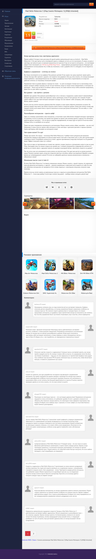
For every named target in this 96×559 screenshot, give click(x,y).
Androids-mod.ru (52, 554)
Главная (6, 11)
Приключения (9, 23)
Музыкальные (9, 43)
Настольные (8, 29)
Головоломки (9, 46)
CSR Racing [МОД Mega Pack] (51, 65)
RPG (6, 52)
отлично (37, 33)
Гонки (6, 49)
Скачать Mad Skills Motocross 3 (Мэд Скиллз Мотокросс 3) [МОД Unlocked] (60, 48)
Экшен (7, 20)
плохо (36, 37)
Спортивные (8, 66)
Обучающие (8, 40)
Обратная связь (9, 71)
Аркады (7, 26)
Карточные (8, 32)
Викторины (8, 60)
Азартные (8, 35)
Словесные (8, 63)
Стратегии (8, 57)
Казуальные (8, 37)
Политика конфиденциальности (11, 77)
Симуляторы (8, 55)
